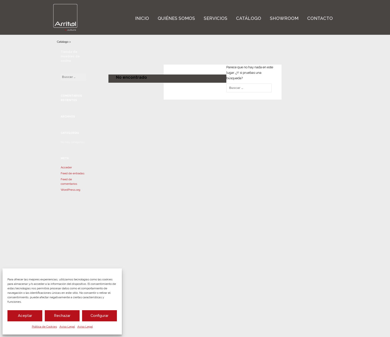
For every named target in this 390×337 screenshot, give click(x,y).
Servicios (215, 18)
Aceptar (25, 315)
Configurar (99, 315)
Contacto (320, 18)
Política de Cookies (44, 326)
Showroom (284, 18)
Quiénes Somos (176, 18)
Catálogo (248, 18)
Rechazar (62, 315)
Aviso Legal (67, 326)
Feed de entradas (72, 173)
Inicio (142, 18)
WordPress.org (70, 189)
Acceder (66, 167)
